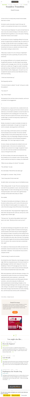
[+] (12, 351)
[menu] (1, 2)
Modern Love (15, 4)
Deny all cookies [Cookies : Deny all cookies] (15, 395)
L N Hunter (5, 359)
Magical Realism (9, 342)
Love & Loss (8, 355)
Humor (12, 369)
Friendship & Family (6, 369)
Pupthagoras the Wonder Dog (12, 371)
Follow (15, 312)
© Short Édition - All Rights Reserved (7, 296)
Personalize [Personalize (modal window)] (24, 395)
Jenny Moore (5, 373)
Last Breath (6, 357)
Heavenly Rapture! (9, 344)
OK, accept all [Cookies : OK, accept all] (7, 395)
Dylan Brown (6, 345)
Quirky (4, 342)
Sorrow (4, 355)
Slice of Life (10, 4)
